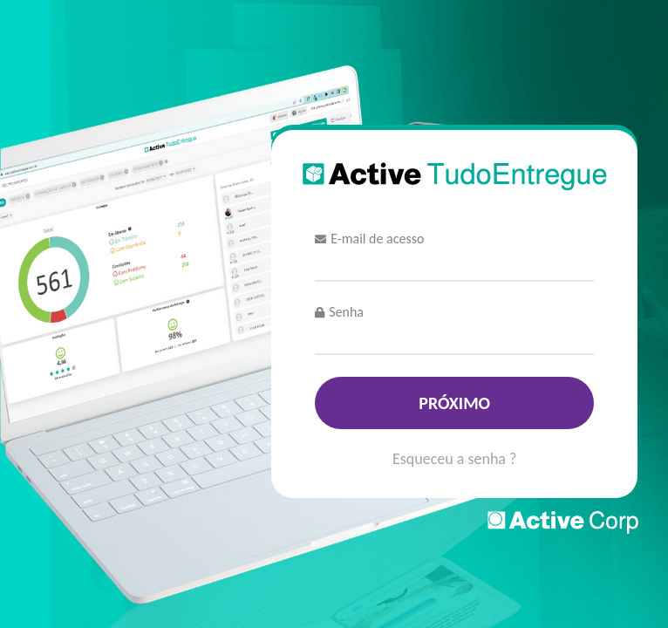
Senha (339, 312)
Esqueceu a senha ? (454, 459)
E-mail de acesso (369, 238)
